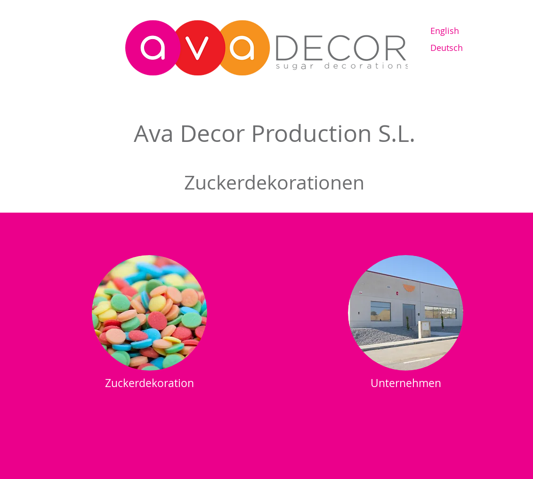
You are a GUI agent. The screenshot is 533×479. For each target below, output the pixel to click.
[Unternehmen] (406, 383)
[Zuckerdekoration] (149, 383)
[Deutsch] (463, 48)
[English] (463, 31)
